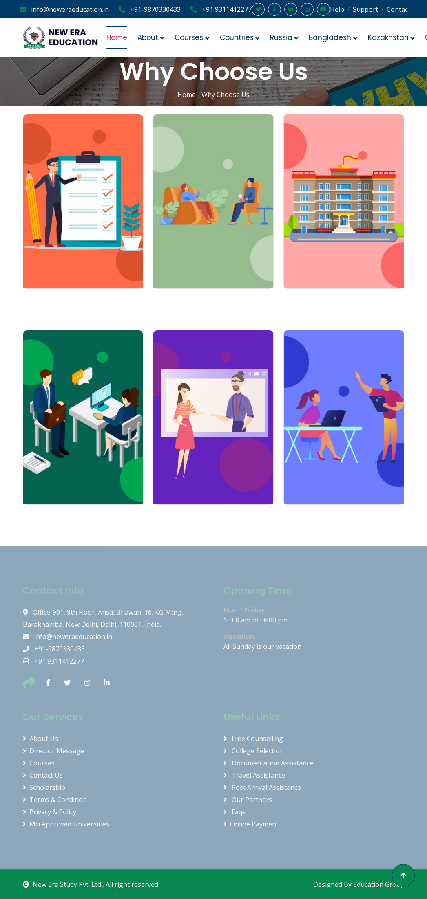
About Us (40, 738)
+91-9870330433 (150, 9)
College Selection (253, 750)
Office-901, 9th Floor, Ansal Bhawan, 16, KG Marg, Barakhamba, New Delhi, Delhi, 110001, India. (103, 618)
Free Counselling (253, 738)
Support (365, 9)
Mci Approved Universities (66, 824)
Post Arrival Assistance (262, 787)
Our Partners (247, 799)
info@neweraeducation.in (64, 9)
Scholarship (44, 787)
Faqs (234, 811)
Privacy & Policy (49, 811)
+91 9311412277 (221, 9)
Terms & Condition (55, 799)
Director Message (53, 750)
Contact (398, 9)
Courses (39, 762)
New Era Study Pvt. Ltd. (62, 884)
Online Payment (251, 824)
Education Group (379, 884)
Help (337, 9)
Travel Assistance (254, 775)
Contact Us (43, 775)
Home (116, 37)
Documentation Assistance (268, 762)
